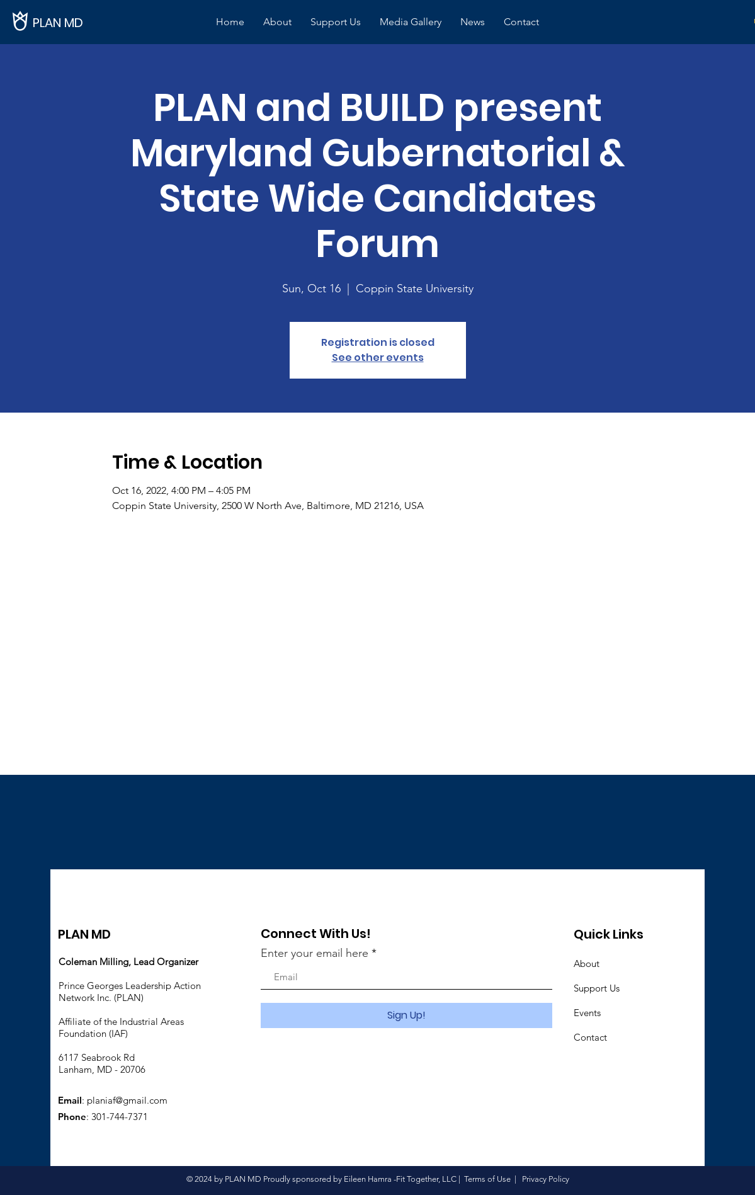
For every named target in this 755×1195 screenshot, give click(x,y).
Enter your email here (314, 953)
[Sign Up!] (406, 1015)
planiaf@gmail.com (127, 1100)
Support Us (597, 988)
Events (587, 1013)
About (586, 963)
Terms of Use (487, 1179)
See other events (378, 357)
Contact (590, 1037)
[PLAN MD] (75, 22)
